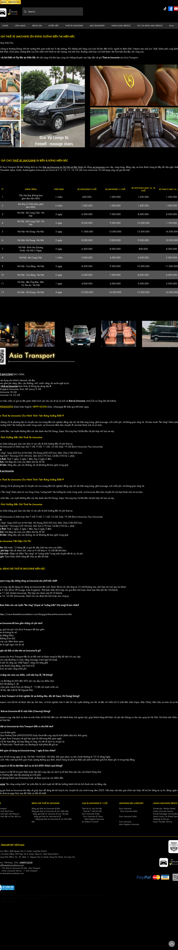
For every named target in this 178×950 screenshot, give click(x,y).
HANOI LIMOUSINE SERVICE (165, 803)
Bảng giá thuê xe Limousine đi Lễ (47, 816)
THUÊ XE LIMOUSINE (24, 160)
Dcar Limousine (125, 808)
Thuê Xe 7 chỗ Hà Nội (92, 811)
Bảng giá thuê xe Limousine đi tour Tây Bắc (51, 813)
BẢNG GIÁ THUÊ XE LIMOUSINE (45, 803)
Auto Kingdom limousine (94, 819)
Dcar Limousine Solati (90, 813)
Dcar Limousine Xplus (129, 811)
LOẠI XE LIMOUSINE (90, 803)
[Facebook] (170, 8)
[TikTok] (165, 8)
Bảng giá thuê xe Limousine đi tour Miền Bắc (50, 811)
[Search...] (52, 11)
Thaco (100, 816)
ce (21, 870)
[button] (21, 25)
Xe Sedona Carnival (90, 821)
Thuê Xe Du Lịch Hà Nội (92, 808)
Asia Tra (29, 870)
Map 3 (11, 900)
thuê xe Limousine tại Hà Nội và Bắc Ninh (63, 167)
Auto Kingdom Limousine (129, 824)
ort (39, 868)
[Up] (172, 944)
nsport (35, 870)
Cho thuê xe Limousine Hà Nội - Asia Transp (20, 868)
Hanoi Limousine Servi (11, 870)
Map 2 (4, 900)
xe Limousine (99, 167)
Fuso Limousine (89, 816)
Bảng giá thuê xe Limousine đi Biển (46, 808)
